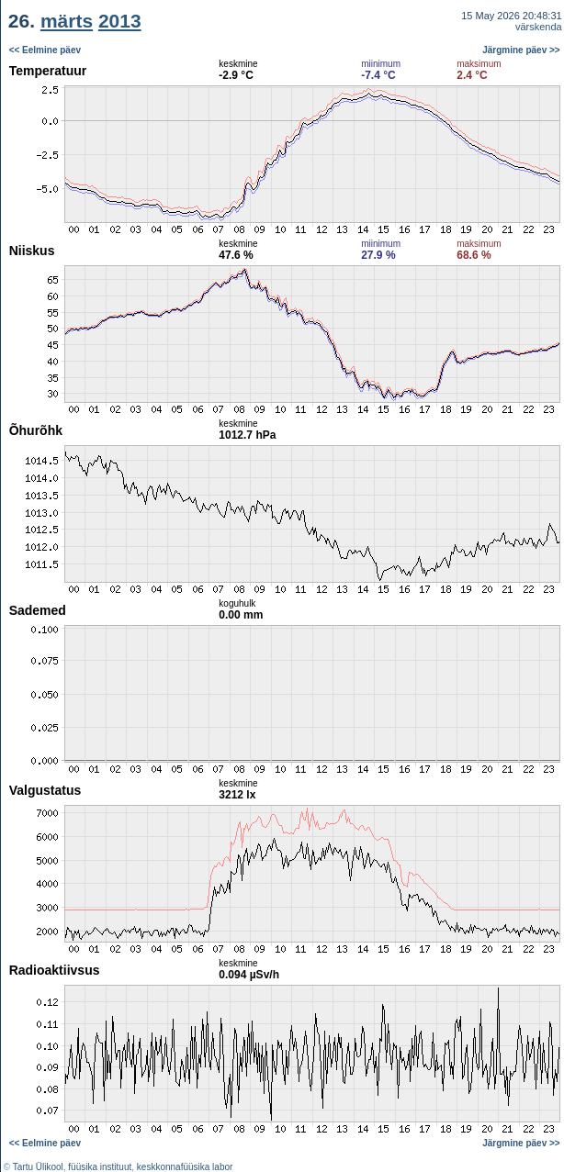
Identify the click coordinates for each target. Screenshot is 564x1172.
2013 (119, 20)
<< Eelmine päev (45, 50)
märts (66, 20)
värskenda (538, 26)
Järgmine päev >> (521, 50)
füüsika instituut (99, 1167)
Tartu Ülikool (38, 1167)
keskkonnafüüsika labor (185, 1167)
